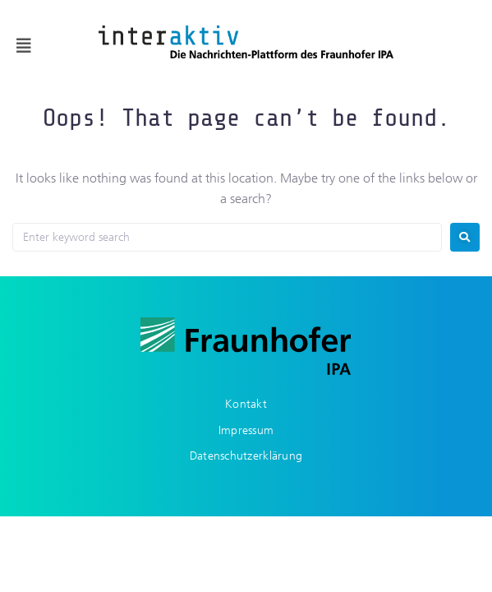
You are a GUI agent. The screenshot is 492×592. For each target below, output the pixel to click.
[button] (23, 46)
